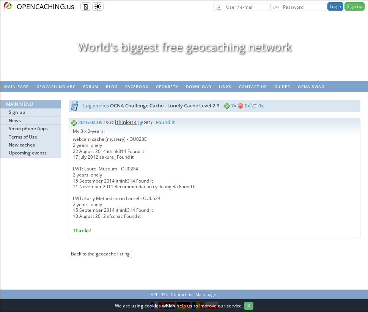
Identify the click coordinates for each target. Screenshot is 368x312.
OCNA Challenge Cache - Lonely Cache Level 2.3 (164, 105)
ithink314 (126, 122)
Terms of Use (23, 137)
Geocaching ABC (55, 86)
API (154, 294)
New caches (22, 145)
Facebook (136, 86)
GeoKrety (167, 86)
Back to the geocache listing (100, 254)
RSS (164, 294)
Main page (16, 86)
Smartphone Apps (28, 128)
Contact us (253, 86)
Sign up (354, 6)
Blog (112, 86)
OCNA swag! (312, 86)
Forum (90, 86)
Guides (282, 86)
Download (198, 86)
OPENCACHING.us (45, 6)
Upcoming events (28, 153)
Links (225, 86)
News (15, 120)
